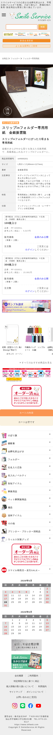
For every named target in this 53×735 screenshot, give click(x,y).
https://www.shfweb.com (27, 724)
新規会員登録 (26, 40)
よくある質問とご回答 (26, 46)
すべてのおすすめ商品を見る (37, 362)
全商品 (5, 58)
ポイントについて (35, 692)
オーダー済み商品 (27, 554)
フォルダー (15, 58)
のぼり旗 (12, 435)
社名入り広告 (15, 467)
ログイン (30, 249)
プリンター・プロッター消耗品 (24, 531)
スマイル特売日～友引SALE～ (24, 570)
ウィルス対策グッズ (18, 539)
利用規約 (42, 686)
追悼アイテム (15, 515)
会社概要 (19, 675)
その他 (11, 523)
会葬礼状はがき (16, 451)
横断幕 (11, 443)
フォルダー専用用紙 (31, 58)
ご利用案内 (33, 675)
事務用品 (12, 491)
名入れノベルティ (17, 475)
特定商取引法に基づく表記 (26, 681)
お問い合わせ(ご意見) (26, 697)
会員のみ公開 (42, 237)
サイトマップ (15, 692)
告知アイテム (15, 483)
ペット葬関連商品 (17, 499)
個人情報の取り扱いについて (20, 686)
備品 (10, 507)
